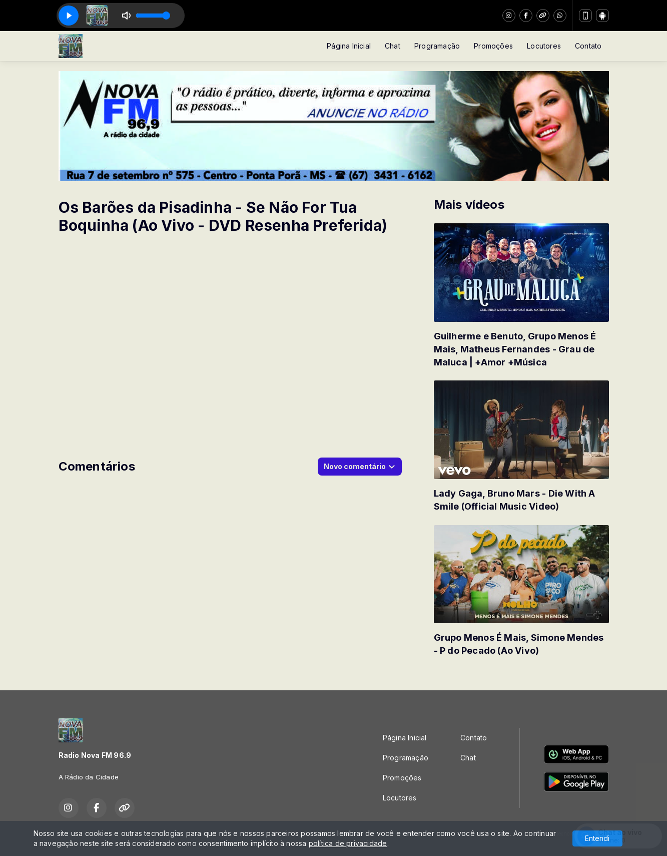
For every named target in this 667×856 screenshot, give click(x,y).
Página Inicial (349, 46)
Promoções (493, 46)
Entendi (597, 838)
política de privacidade (348, 843)
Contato (588, 46)
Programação (437, 46)
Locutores (544, 46)
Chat (392, 46)
